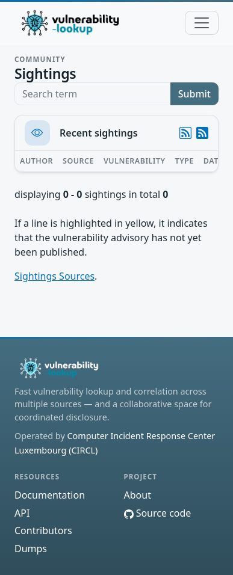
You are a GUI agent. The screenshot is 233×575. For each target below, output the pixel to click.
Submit (194, 93)
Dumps (30, 548)
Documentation (49, 495)
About (137, 495)
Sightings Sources (54, 276)
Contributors (43, 530)
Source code (157, 513)
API (22, 513)
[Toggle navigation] (202, 23)
